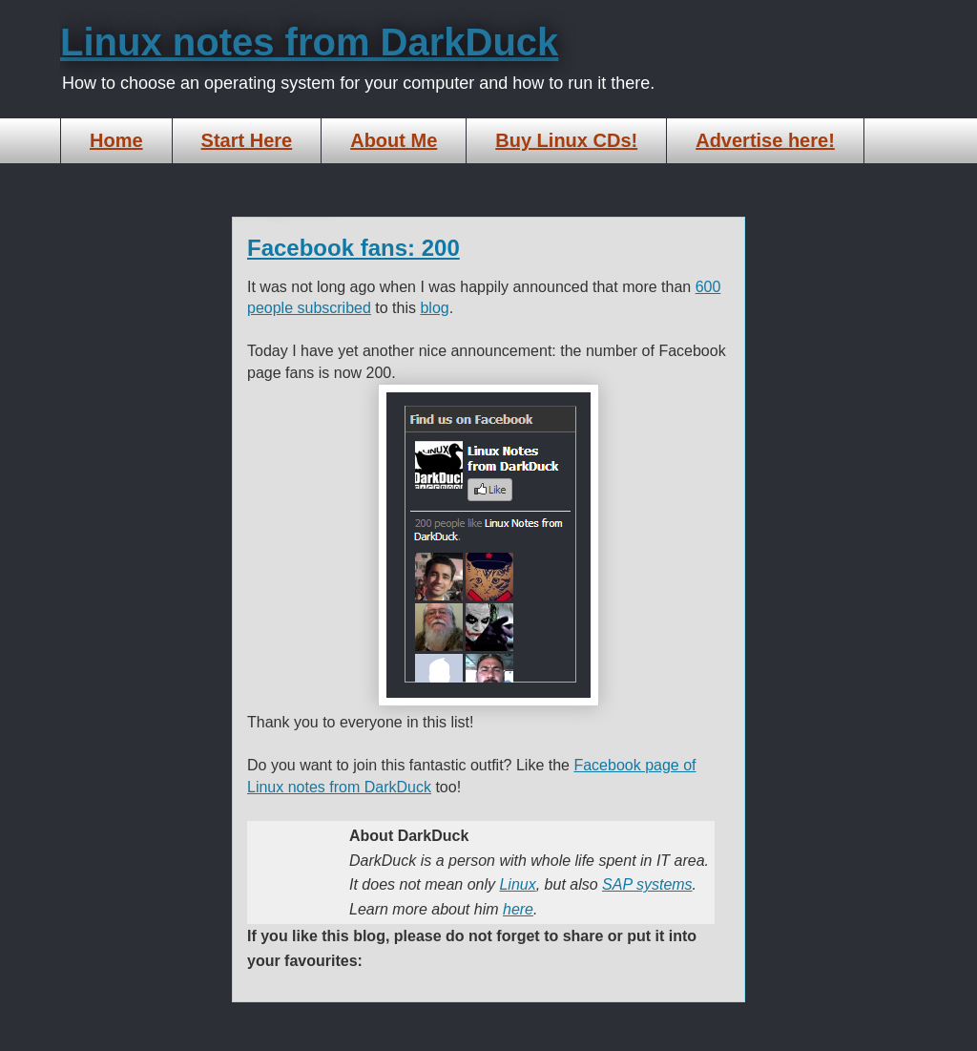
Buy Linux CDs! (566, 140)
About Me (393, 140)
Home (116, 140)
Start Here (247, 140)
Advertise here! (765, 140)
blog (434, 308)
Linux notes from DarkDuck (309, 42)
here (518, 909)
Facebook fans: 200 (353, 248)
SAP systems (647, 884)
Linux (517, 884)
